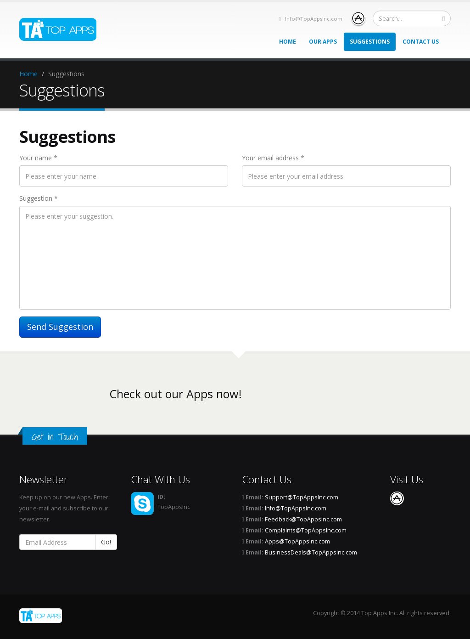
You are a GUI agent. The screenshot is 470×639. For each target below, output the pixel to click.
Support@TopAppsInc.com (301, 497)
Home (287, 41)
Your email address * (273, 157)
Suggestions (370, 41)
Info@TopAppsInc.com (313, 18)
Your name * (38, 157)
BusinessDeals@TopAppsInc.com (311, 552)
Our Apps (323, 41)
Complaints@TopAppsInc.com (306, 530)
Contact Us (421, 41)
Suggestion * (38, 198)
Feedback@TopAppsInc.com (303, 519)
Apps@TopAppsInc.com (297, 541)
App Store (358, 18)
